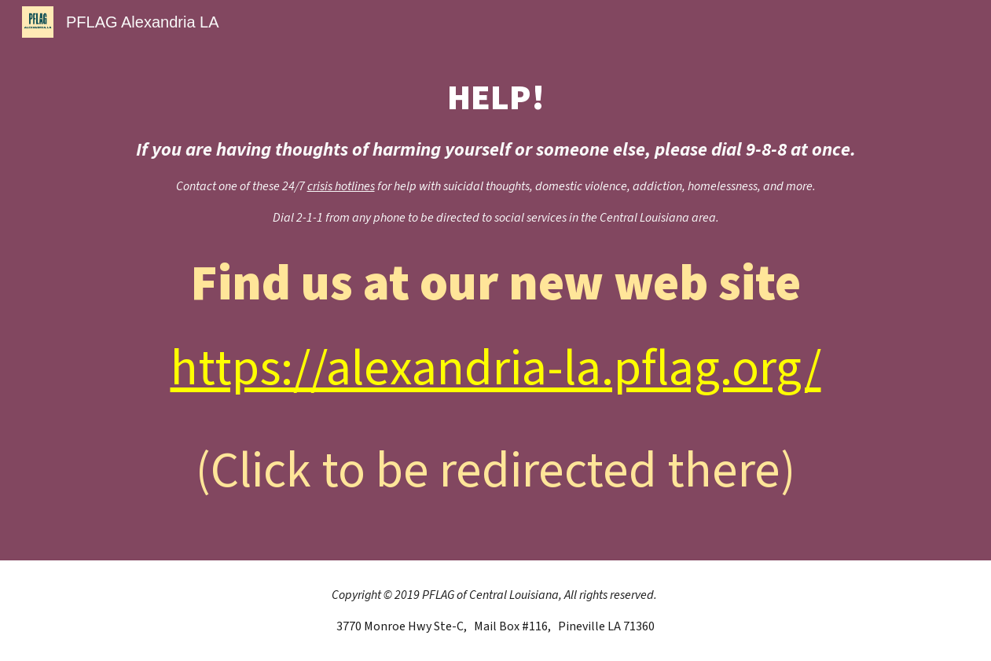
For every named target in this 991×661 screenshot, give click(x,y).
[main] (496, 150)
